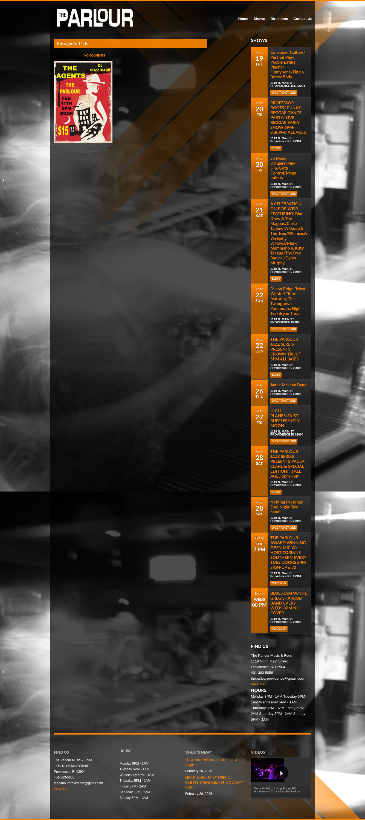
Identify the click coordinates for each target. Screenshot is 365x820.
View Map (258, 684)
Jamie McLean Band (288, 384)
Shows (259, 19)
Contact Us (302, 19)
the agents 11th (72, 43)
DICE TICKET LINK (284, 92)
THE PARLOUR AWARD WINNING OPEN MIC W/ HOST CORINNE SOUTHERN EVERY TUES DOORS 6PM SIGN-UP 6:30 (288, 552)
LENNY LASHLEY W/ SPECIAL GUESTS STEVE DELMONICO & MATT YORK (214, 782)
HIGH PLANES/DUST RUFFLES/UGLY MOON (285, 418)
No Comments (94, 55)
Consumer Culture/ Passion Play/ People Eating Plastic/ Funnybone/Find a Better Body (287, 64)
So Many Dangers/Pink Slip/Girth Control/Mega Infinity (283, 168)
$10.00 (276, 148)
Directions (279, 19)
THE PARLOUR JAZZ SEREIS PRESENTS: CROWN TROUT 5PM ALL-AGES (285, 349)
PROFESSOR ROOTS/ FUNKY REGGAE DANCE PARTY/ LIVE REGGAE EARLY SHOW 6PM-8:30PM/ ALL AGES (288, 117)
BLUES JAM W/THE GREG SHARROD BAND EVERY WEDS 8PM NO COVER (288, 603)
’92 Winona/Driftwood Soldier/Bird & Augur (211, 762)
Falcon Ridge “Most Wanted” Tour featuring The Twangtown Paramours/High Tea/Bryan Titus (287, 301)
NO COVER (279, 583)
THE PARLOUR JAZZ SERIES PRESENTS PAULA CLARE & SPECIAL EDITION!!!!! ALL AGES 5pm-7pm (287, 463)
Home (243, 19)
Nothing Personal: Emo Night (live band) (286, 506)
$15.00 (276, 278)
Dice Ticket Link (284, 193)
